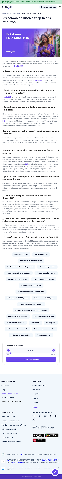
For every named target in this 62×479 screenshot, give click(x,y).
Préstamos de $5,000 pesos (44, 298)
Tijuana (35, 398)
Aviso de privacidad (8, 429)
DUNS (22, 454)
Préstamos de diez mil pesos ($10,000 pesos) (31, 310)
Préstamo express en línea (21, 335)
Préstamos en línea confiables (31, 260)
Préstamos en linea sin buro (44, 316)
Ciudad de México (39, 385)
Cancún (35, 402)
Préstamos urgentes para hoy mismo (20, 267)
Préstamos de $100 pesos (46, 273)
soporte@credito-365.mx (9, 393)
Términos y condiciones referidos (13, 425)
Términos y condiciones (10, 421)
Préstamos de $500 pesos (17, 279)
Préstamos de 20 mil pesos (17, 316)
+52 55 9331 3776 (7, 397)
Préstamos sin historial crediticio (18, 273)
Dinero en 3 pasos (8, 417)
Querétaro (36, 390)
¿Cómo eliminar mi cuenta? (11, 441)
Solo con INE (35, 322)
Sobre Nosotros (7, 437)
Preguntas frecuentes (9, 433)
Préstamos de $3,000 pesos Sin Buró (31, 291)
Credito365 (18, 66)
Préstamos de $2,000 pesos (31, 285)
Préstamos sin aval (43, 335)
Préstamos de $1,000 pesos (44, 279)
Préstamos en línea (8, 13)
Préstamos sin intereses (15, 322)
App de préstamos (41, 254)
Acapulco (36, 394)
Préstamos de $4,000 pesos (18, 298)
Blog (18, 13)
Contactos (5, 385)
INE (3, 121)
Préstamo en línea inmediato (18, 329)
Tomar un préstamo (49, 7)
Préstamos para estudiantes (44, 329)
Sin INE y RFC (50, 322)
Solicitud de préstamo (47, 267)
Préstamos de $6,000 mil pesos (31, 304)
